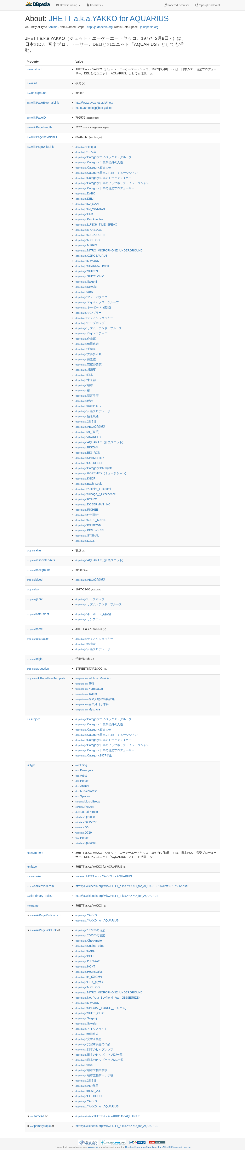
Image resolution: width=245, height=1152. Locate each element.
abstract (34, 69)
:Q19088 (85, 817)
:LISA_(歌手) (89, 982)
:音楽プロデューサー (94, 411)
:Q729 (83, 832)
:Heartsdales (89, 971)
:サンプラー (88, 312)
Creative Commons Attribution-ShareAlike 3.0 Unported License (157, 1147)
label (32, 866)
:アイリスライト (91, 1028)
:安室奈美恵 (88, 364)
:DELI (84, 198)
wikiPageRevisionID (42, 137)
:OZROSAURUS (91, 255)
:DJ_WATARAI (90, 209)
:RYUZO (86, 499)
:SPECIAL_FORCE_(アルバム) (100, 1008)
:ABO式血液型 (90, 426)
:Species (82, 796)
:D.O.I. (85, 540)
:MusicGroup (87, 801)
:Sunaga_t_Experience (95, 494)
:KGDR (85, 478)
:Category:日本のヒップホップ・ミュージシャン (112, 183)
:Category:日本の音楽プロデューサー (105, 188)
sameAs (34, 876)
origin (34, 658)
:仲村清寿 (87, 514)
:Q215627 (86, 822)
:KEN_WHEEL (90, 530)
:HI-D (84, 214)
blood (34, 579)
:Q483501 (86, 843)
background (36, 93)
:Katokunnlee (89, 219)
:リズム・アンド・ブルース (98, 328)
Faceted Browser (176, 5)
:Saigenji (86, 281)
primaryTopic (40, 1126)
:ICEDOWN (88, 525)
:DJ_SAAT (87, 203)
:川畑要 (85, 369)
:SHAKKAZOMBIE (92, 266)
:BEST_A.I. (88, 1091)
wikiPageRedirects (44, 915)
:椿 (82, 390)
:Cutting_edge (89, 945)
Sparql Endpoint (207, 5)
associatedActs (41, 560)
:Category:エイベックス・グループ (103, 157)
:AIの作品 (86, 1085)
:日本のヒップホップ (94, 1049)
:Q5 (82, 827)
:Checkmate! (89, 940)
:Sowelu (86, 286)
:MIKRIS (86, 245)
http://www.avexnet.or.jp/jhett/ (94, 102)
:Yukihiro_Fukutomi (93, 488)
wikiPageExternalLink (43, 102)
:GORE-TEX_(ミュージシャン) (100, 473)
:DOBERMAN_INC (92, 504)
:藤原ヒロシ (88, 406)
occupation (38, 638)
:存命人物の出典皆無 (95, 699)
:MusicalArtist (86, 791)
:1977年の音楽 (90, 930)
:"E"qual (86, 146)
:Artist (81, 775)
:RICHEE (86, 509)
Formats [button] (95, 5)
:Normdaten (89, 688)
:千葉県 (85, 349)
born (34, 589)
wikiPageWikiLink (40, 146)
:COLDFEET (89, 463)
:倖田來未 (87, 343)
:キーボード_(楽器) (93, 307)
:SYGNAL (87, 535)
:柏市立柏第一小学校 (94, 1075)
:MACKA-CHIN (90, 235)
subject (33, 719)
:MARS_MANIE (90, 520)
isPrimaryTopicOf (40, 895)
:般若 (84, 400)
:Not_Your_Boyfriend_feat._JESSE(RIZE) (107, 997)
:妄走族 (85, 359)
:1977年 (85, 152)
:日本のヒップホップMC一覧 (99, 1059)
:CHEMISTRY (89, 457)
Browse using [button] (68, 5)
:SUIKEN (86, 271)
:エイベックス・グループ (97, 302)
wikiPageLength (39, 127)
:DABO (85, 193)
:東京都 (85, 380)
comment (35, 852)
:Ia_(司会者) (88, 976)
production (38, 668)
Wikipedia (93, 1147)
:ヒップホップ (89, 323)
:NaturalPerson (86, 811)
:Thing (81, 765)
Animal (53, 27)
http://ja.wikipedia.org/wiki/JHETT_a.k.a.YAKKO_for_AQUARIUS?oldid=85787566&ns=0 (132, 886)
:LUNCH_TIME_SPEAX (96, 224)
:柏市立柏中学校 (91, 1070)
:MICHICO (87, 240)
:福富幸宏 (87, 395)
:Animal (82, 786)
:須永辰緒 (87, 416)
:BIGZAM (86, 447)
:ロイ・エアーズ (91, 333)
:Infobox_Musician (93, 678)
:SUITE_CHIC (89, 276)
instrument (38, 614)
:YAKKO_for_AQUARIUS (97, 920)
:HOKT (85, 966)
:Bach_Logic (88, 483)
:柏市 (84, 385)
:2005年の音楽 (90, 935)
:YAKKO (86, 915)
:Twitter (86, 694)
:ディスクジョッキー (94, 317)
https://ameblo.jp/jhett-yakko (93, 107)
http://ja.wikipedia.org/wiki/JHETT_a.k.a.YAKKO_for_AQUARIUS (116, 895)
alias (32, 83)
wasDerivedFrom (40, 886)
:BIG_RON (87, 452)
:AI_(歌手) (87, 431)
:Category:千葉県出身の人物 (99, 162)
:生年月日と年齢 (92, 704)
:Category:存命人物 (93, 167)
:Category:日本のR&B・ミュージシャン (106, 172)
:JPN (84, 683)
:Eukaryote (84, 770)
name (35, 629)
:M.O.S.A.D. (88, 229)
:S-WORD (87, 260)
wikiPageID (36, 117)
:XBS (84, 292)
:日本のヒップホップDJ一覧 (98, 1054)
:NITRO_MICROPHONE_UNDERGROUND (109, 250)
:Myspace (87, 709)
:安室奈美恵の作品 (92, 1044)
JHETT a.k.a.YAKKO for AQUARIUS (109, 18)
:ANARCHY (88, 437)
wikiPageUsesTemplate (46, 678)
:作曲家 (85, 338)
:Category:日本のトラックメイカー (103, 178)
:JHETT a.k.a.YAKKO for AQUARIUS (103, 876)
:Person (82, 780)
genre (35, 599)
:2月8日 (85, 421)
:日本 (84, 374)
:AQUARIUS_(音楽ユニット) (99, 442)
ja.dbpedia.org (149, 27)
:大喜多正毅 (88, 354)
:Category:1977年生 (93, 468)
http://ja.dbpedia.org (100, 27)
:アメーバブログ (91, 297)
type (31, 765)
